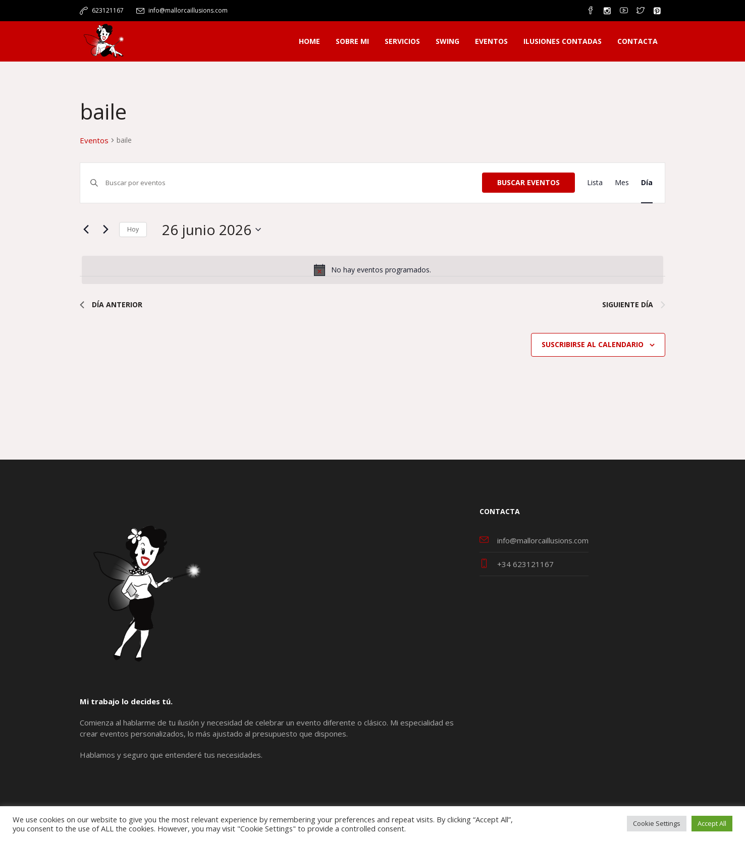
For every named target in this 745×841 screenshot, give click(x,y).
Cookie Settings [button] (656, 823)
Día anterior (111, 304)
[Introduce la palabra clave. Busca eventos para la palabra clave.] (293, 183)
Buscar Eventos (528, 182)
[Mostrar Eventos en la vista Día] (647, 183)
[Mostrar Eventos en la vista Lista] (595, 183)
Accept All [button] (712, 823)
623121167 (108, 10)
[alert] (372, 270)
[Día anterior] (86, 229)
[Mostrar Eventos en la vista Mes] (622, 183)
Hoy (133, 229)
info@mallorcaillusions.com (188, 10)
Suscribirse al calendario (593, 344)
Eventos (94, 140)
